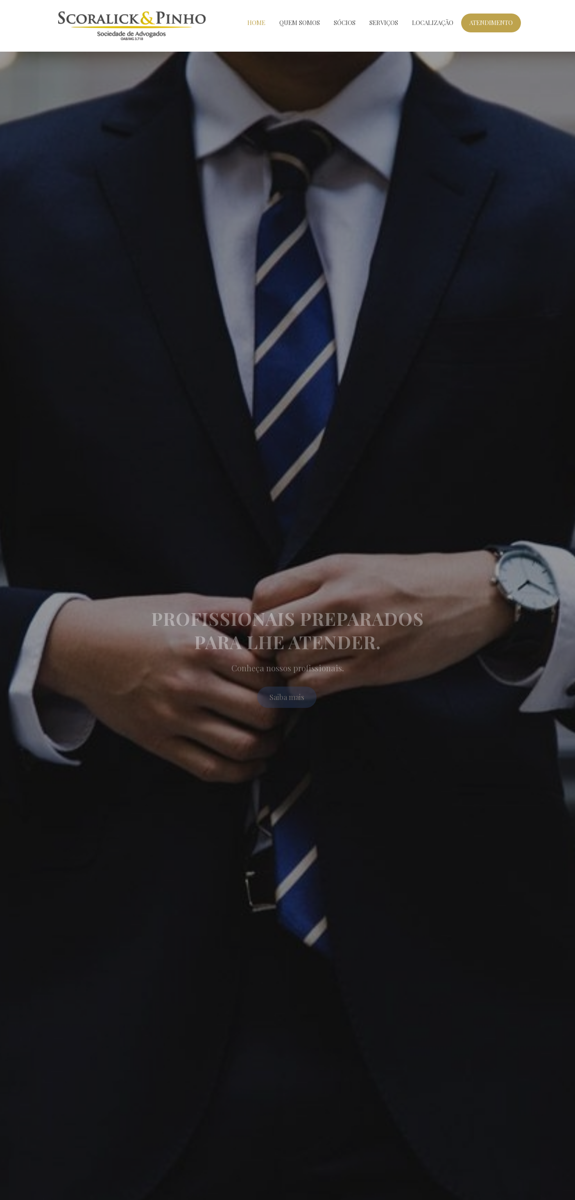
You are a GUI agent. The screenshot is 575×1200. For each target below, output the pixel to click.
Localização (432, 22)
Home (256, 22)
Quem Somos (299, 22)
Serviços (383, 22)
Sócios (344, 22)
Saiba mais (286, 700)
